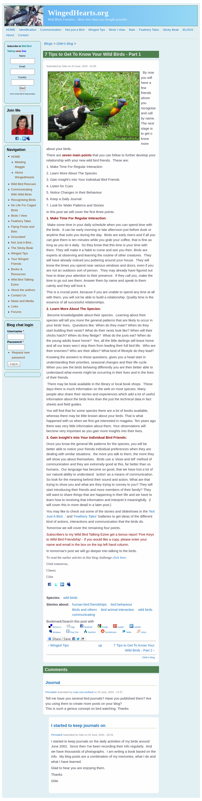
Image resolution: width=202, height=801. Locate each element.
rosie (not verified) (83, 692)
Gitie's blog (65, 43)
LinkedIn (135, 627)
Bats (132, 29)
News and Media (22, 301)
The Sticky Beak (22, 248)
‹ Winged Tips (58, 645)
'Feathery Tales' (85, 516)
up (100, 645)
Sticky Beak (171, 29)
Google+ (118, 627)
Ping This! (72, 632)
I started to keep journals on (78, 725)
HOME (10, 29)
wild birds (70, 598)
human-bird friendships (89, 604)
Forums (16, 312)
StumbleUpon (108, 632)
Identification (27, 29)
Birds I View (117, 29)
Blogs (48, 43)
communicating (83, 614)
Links (14, 306)
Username (15, 331)
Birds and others (84, 609)
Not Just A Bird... (22, 242)
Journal (52, 682)
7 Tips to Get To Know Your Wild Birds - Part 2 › (134, 647)
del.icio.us (55, 627)
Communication (51, 29)
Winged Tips (96, 29)
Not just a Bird (75, 29)
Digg (71, 627)
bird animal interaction (117, 609)
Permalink (51, 692)
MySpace (55, 632)
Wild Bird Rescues (23, 184)
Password (15, 342)
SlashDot (90, 632)
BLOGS (188, 29)
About (10, 35)
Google (102, 627)
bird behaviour (121, 604)
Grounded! (18, 237)
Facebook (86, 627)
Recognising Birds (23, 199)
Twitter (127, 632)
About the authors (23, 290)
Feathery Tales (149, 29)
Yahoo (141, 632)
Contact (23, 35)
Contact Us (18, 295)
